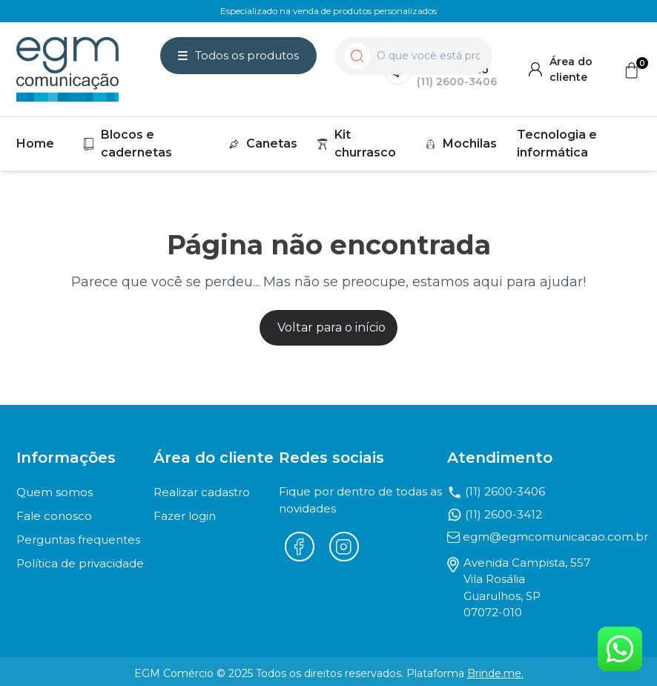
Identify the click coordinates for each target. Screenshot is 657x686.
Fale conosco (54, 516)
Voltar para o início (331, 327)
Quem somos (54, 492)
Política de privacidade (80, 563)
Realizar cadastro (201, 492)
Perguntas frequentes (78, 539)
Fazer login (184, 516)
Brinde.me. (495, 673)
